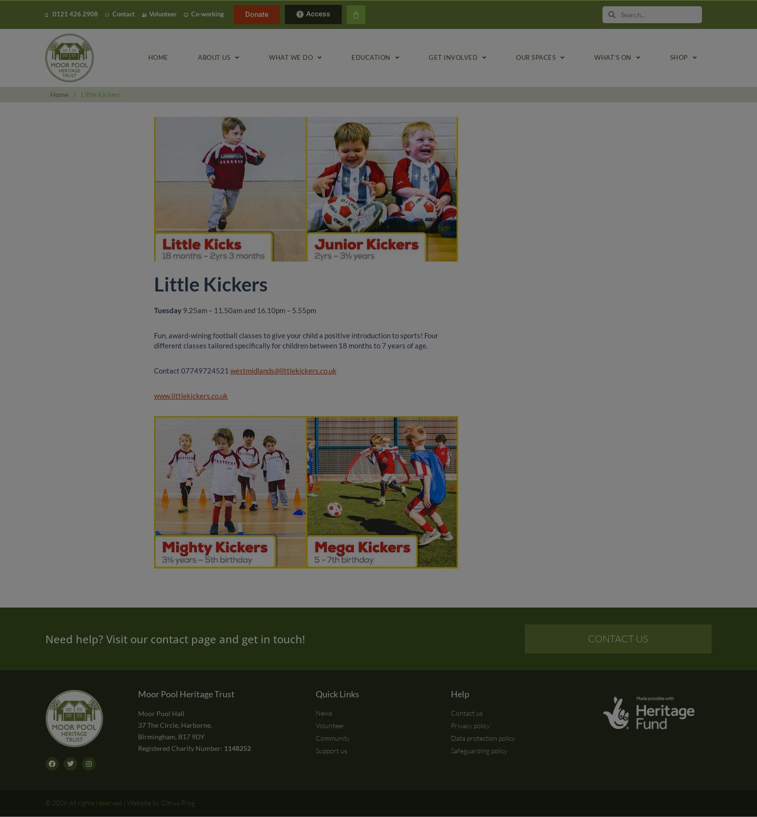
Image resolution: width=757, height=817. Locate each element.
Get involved (458, 58)
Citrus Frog (178, 803)
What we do (295, 58)
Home (158, 57)
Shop (683, 58)
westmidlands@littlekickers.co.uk (283, 370)
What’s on (617, 58)
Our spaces (540, 58)
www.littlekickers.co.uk (191, 395)
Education (375, 58)
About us (218, 58)
